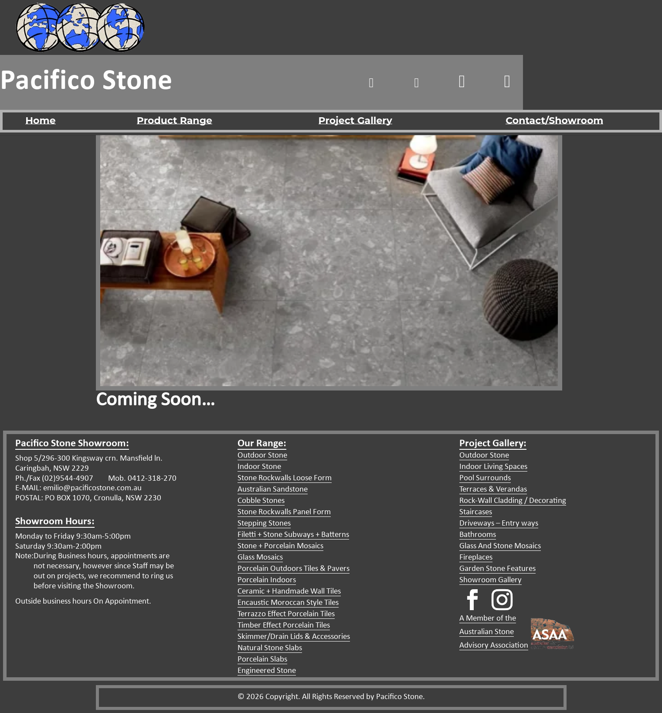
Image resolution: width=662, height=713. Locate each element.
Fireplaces (475, 557)
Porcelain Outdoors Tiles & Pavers (294, 569)
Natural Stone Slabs (270, 648)
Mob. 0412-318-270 (141, 479)
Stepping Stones (264, 523)
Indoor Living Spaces (493, 467)
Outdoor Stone (262, 456)
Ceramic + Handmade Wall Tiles (289, 591)
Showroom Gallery (490, 580)
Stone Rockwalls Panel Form (284, 512)
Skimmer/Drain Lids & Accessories (294, 637)
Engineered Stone (267, 671)
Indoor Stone (259, 467)
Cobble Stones (261, 501)
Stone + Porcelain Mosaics (280, 546)
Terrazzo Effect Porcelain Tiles (286, 614)
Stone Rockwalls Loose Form (285, 478)
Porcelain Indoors (267, 580)
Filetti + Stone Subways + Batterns (293, 535)
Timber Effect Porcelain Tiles (284, 625)
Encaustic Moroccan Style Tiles (288, 603)
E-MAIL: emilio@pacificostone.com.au (78, 488)
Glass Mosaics (260, 557)
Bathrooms (477, 535)
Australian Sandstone (273, 490)
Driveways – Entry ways (498, 523)
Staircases (475, 512)
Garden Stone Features (497, 569)
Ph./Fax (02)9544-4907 (54, 479)
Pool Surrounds (485, 478)
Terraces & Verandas (493, 490)
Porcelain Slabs (262, 659)
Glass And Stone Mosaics (500, 546)
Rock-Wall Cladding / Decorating (512, 501)
